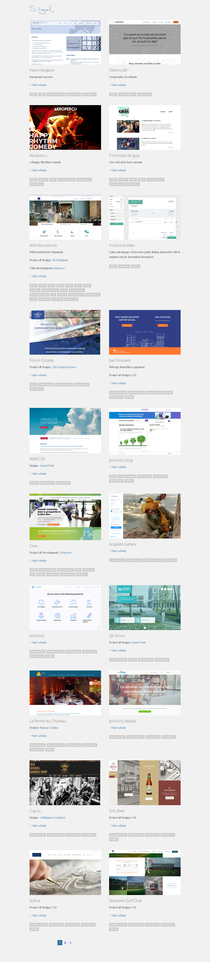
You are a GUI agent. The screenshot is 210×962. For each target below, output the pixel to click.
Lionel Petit (47, 465)
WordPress (89, 94)
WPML (129, 397)
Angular (35, 290)
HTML (34, 483)
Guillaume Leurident (52, 817)
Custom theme (56, 94)
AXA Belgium (60, 260)
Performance (76, 295)
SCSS (33, 299)
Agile (87, 285)
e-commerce (117, 560)
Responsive (73, 94)
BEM (64, 290)
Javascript (52, 574)
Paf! (133, 375)
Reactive (124, 266)
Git (53, 295)
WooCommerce (152, 560)
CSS (78, 570)
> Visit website (38, 85)
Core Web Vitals (39, 295)
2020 (33, 285)
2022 (33, 179)
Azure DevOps (50, 290)
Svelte (135, 266)
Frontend (88, 570)
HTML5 (62, 295)
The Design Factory (64, 367)
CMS (42, 94)
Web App (166, 392)
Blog (33, 384)
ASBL (133, 179)
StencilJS (57, 299)
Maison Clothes (49, 727)
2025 (33, 94)
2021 (42, 285)
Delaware (59, 268)
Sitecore (44, 299)
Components (77, 290)
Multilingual (136, 392)
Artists (43, 179)
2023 (60, 285)
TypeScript (71, 299)
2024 (113, 94)
